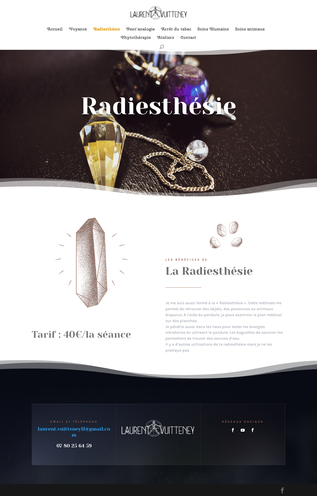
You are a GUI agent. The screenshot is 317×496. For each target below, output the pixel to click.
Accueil (55, 29)
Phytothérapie (136, 38)
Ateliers (165, 38)
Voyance (78, 29)
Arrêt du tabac (176, 29)
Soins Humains (213, 29)
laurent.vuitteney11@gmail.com (74, 432)
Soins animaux (250, 29)
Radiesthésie (106, 29)
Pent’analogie (140, 29)
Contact (188, 38)
